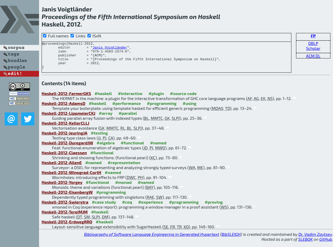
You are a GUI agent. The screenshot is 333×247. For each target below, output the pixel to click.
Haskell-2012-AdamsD (63, 108)
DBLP (313, 43)
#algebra (105, 148)
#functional (132, 148)
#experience (150, 207)
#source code (183, 98)
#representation (124, 167)
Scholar (313, 48)
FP (313, 35)
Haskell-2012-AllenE (62, 167)
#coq (127, 207)
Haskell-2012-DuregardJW (67, 148)
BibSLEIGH (230, 239)
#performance (126, 108)
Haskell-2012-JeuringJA (64, 138)
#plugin (156, 98)
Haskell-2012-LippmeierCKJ (68, 118)
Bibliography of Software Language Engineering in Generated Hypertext (151, 239)
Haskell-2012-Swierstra (65, 207)
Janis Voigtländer (110, 48)
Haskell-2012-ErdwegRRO (67, 227)
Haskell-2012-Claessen (64, 158)
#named (158, 148)
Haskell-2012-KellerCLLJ (65, 128)
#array (105, 118)
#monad (123, 187)
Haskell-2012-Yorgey (62, 187)
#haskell (103, 98)
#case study (104, 207)
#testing (99, 138)
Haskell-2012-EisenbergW (67, 197)
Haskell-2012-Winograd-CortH (71, 177)
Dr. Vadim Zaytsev (315, 239)
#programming (162, 108)
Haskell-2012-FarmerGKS (66, 98)
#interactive (130, 98)
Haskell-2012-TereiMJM (65, 217)
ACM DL (313, 55)
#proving (214, 207)
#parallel (128, 118)
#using (189, 108)
